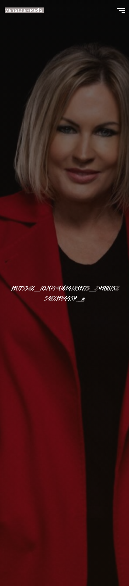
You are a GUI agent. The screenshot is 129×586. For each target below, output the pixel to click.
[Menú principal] (121, 10)
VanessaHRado (23, 10)
